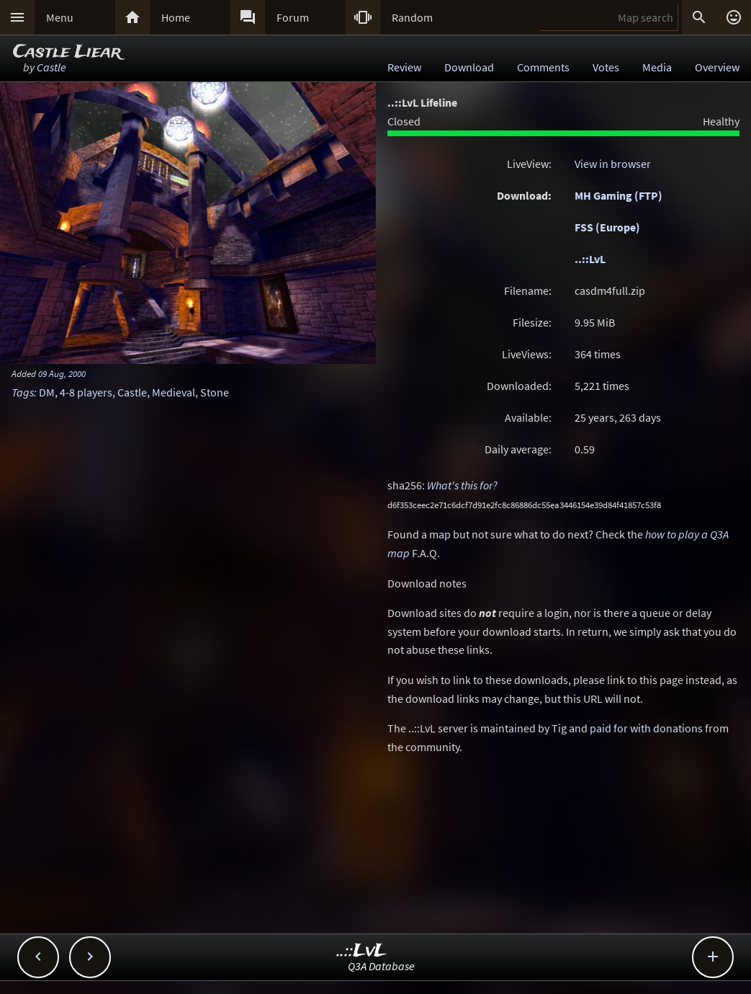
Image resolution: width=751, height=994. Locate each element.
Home (175, 17)
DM (47, 392)
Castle (51, 67)
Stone (214, 392)
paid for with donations (646, 728)
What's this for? (462, 485)
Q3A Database (381, 966)
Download (469, 67)
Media (657, 67)
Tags (23, 392)
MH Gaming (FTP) (618, 195)
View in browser (613, 163)
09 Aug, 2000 (62, 373)
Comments (543, 67)
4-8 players (86, 392)
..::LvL (590, 259)
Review (404, 67)
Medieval (173, 392)
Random (412, 17)
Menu (59, 17)
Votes (606, 67)
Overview (717, 67)
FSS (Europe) (607, 227)
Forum (292, 17)
